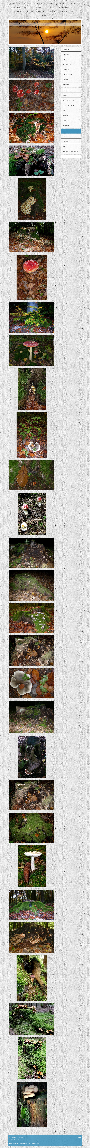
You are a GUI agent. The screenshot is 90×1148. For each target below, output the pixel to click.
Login (79, 1137)
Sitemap (21, 1137)
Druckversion (13, 1137)
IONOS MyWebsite (29, 1143)
